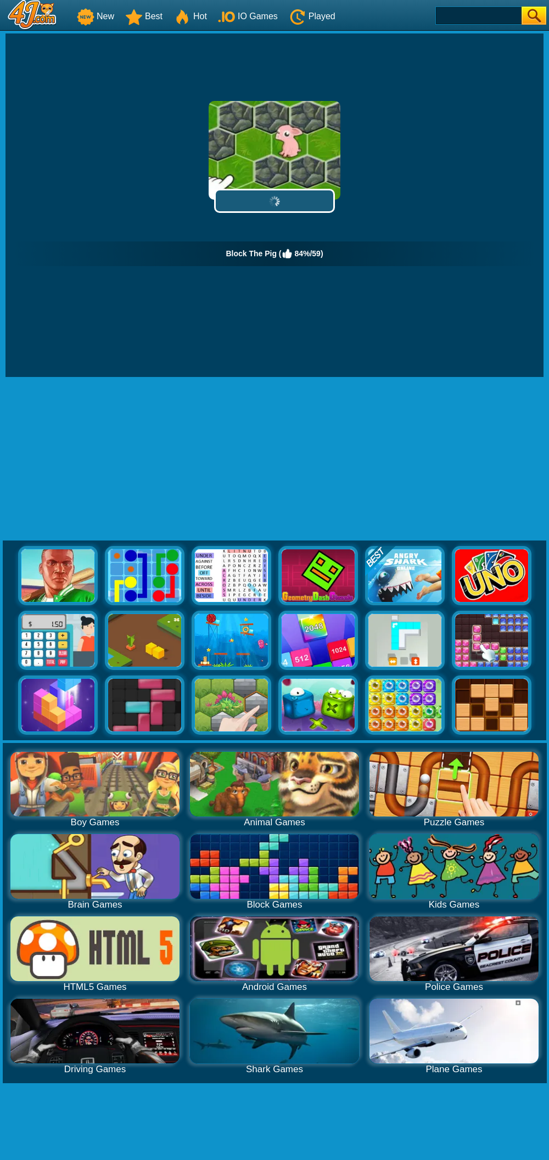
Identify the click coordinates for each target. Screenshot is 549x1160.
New (95, 16)
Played (312, 16)
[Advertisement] (274, 459)
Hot (190, 16)
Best (144, 16)
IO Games (248, 16)
